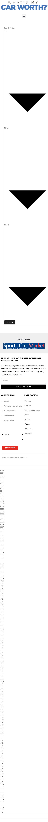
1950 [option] (2, 656)
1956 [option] (1, 640)
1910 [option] (1, 758)
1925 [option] (1, 720)
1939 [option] (1, 684)
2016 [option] (2, 486)
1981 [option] (1, 576)
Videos (28, 401)
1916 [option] (1, 743)
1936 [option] (1, 691)
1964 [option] (2, 619)
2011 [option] (1, 499)
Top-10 (28, 406)
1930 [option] (2, 707)
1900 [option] (2, 784)
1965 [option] (1, 617)
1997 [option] (1, 535)
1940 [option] (2, 681)
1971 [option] (1, 602)
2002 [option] (2, 522)
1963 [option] (1, 622)
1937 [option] (1, 689)
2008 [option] (2, 506)
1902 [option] (2, 779)
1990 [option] (2, 553)
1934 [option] (1, 697)
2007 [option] (2, 509)
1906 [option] (2, 769)
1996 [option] (2, 537)
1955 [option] (1, 643)
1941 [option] (1, 679)
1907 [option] (1, 766)
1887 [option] (1, 802)
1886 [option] (2, 805)
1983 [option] (1, 571)
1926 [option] (1, 717)
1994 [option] (2, 542)
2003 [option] (2, 519)
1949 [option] (2, 658)
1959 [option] (1, 632)
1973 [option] (1, 596)
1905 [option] (2, 771)
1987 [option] (1, 560)
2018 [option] (2, 481)
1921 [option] (1, 730)
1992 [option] (1, 547)
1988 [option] (2, 558)
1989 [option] (2, 555)
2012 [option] (1, 496)
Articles (28, 419)
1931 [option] (1, 704)
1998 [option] (2, 532)
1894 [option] (2, 794)
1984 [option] (2, 568)
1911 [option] (1, 756)
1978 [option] (1, 584)
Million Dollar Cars (32, 410)
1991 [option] (1, 550)
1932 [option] (1, 702)
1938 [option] (1, 686)
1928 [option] (1, 712)
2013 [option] (1, 493)
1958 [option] (1, 635)
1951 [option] (1, 653)
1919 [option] (1, 735)
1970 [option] (1, 604)
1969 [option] (2, 607)
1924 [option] (1, 722)
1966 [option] (2, 614)
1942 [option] (1, 676)
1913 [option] (1, 751)
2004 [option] (2, 517)
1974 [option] (1, 594)
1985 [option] (1, 566)
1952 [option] (1, 650)
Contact (28, 433)
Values (27, 424)
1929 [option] (1, 710)
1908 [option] (2, 764)
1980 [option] (2, 578)
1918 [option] (1, 738)
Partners (28, 429)
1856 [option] (1, 810)
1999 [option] (2, 530)
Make (6, 128)
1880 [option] (2, 807)
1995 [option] (1, 540)
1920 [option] (2, 733)
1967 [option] (1, 612)
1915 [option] (1, 746)
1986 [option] (2, 563)
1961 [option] (1, 627)
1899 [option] (2, 787)
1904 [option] (2, 774)
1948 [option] (2, 661)
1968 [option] (2, 609)
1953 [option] (1, 648)
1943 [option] (1, 674)
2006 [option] (2, 512)
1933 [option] (1, 699)
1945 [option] (1, 668)
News (27, 415)
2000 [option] (2, 527)
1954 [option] (1, 645)
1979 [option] (1, 581)
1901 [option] (1, 782)
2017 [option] (1, 483)
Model (6, 225)
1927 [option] (1, 715)
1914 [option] (1, 748)
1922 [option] (1, 728)
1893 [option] (1, 797)
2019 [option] (2, 478)
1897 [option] (1, 792)
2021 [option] (1, 473)
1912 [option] (1, 753)
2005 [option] (2, 514)
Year (6, 31)
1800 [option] (2, 812)
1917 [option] (1, 740)
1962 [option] (1, 625)
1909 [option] (2, 761)
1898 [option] (2, 789)
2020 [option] (2, 476)
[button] (24, 16)
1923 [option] (1, 725)
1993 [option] (1, 545)
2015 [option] (1, 488)
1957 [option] (1, 638)
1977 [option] (1, 586)
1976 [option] (1, 589)
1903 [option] (2, 776)
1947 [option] (1, 663)
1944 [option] (2, 671)
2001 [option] (2, 524)
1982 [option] (1, 573)
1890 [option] (2, 800)
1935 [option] (1, 694)
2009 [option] (2, 504)
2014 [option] (2, 491)
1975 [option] (1, 591)
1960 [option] (2, 630)
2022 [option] (2, 470)
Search (10, 322)
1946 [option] (2, 666)
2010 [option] (2, 501)
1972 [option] (1, 599)
